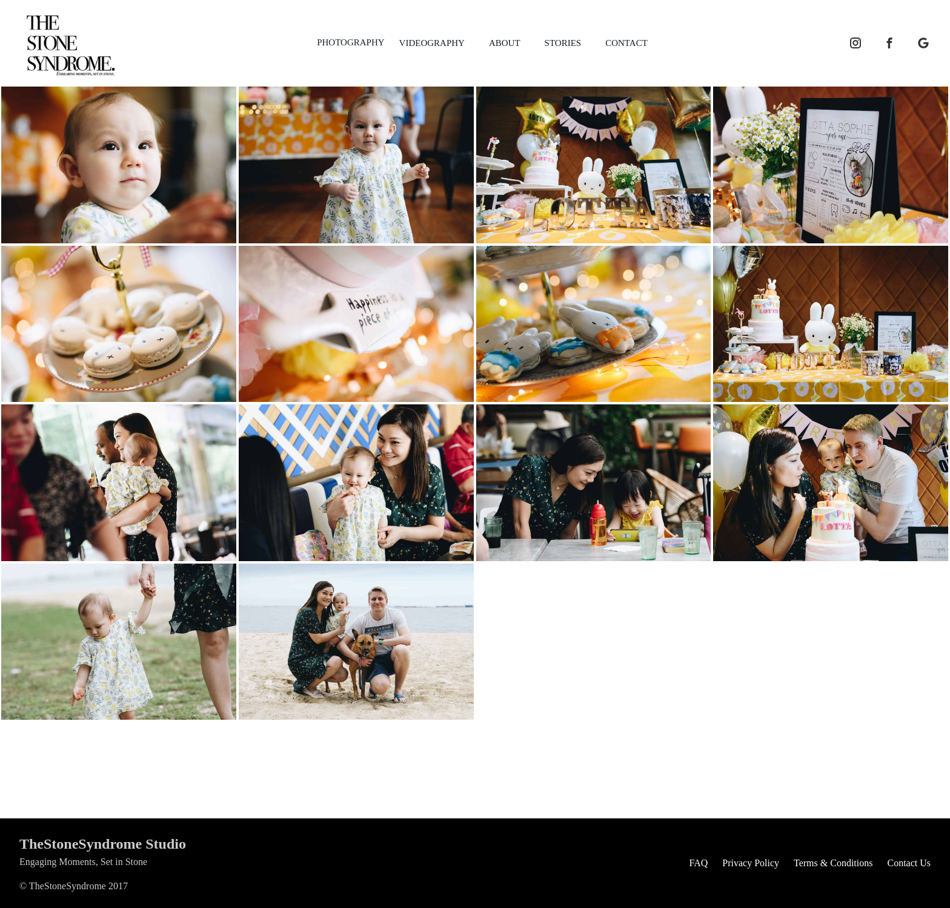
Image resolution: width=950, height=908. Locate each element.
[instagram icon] (855, 43)
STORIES (563, 43)
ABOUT (504, 43)
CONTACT (626, 43)
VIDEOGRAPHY (432, 43)
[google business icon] (923, 43)
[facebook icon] (889, 43)
